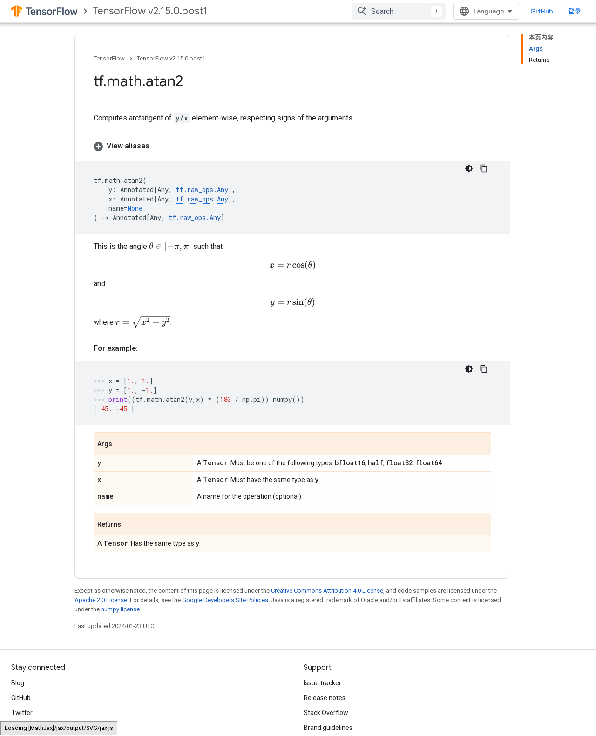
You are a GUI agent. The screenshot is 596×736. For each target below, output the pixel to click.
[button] (292, 146)
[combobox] (399, 11)
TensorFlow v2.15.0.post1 (150, 11)
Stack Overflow (326, 711)
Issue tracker (322, 681)
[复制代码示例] (483, 168)
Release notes (324, 696)
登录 (574, 11)
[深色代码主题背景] (468, 168)
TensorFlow (109, 58)
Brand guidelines (328, 726)
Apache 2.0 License (100, 598)
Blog (17, 681)
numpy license (120, 607)
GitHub (541, 11)
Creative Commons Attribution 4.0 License (327, 589)
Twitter (22, 711)
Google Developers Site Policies (225, 598)
